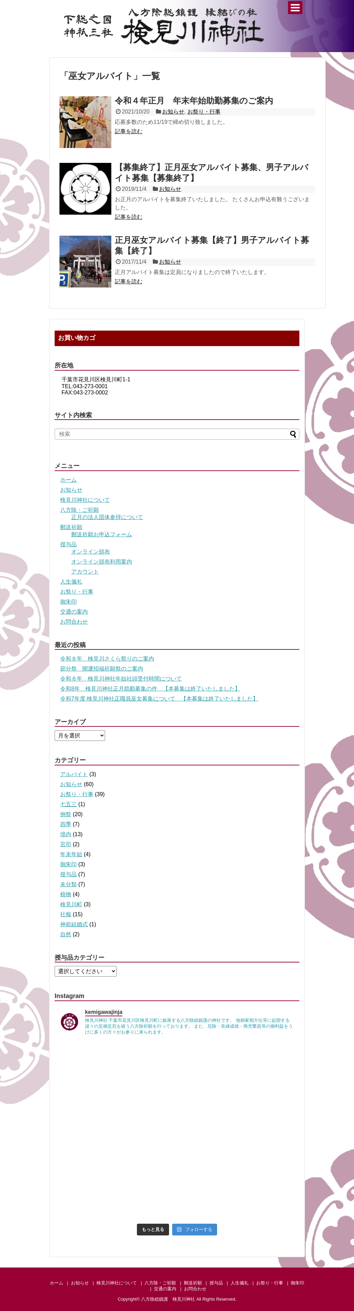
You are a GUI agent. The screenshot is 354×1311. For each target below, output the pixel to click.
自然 (65, 934)
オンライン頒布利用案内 (101, 562)
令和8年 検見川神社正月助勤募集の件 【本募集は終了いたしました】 (150, 689)
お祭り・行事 (204, 112)
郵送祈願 (71, 527)
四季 (65, 824)
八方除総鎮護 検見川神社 (168, 1299)
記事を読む (128, 131)
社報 (65, 914)
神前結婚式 (74, 924)
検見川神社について (85, 500)
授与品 (68, 544)
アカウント (85, 572)
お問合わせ (74, 622)
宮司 (65, 844)
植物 (65, 894)
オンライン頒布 (90, 552)
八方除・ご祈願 (79, 510)
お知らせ (173, 112)
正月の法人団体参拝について (107, 517)
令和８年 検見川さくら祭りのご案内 (107, 659)
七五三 (68, 804)
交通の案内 (74, 612)
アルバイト (74, 774)
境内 (65, 834)
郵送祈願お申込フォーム (101, 534)
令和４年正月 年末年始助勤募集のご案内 (194, 100)
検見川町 (71, 904)
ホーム (68, 480)
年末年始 (71, 854)
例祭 (65, 814)
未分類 (68, 884)
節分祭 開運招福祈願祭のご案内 (101, 669)
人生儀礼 (71, 582)
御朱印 (68, 602)
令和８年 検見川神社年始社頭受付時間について (121, 679)
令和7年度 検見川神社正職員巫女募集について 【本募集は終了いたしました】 (159, 699)
